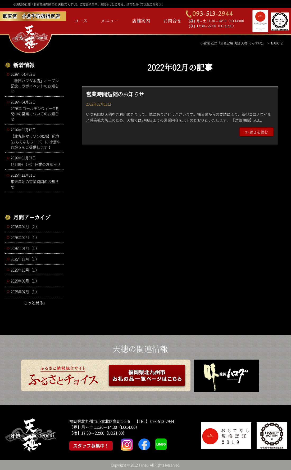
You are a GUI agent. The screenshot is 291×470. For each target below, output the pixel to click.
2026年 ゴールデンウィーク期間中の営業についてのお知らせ (36, 110)
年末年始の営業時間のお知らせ (36, 180)
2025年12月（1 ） (25, 259)
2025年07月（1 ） (25, 291)
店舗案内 (141, 20)
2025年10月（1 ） (25, 269)
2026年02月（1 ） (25, 237)
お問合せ (172, 20)
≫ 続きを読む (256, 132)
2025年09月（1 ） (25, 280)
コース (81, 20)
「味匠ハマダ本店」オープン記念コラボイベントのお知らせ (36, 82)
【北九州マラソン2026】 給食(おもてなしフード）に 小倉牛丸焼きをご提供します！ (36, 138)
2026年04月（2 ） (25, 226)
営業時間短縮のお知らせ (115, 94)
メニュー (110, 20)
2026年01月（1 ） (25, 248)
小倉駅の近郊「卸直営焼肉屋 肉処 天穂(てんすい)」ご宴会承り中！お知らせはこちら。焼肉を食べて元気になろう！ (88, 4)
